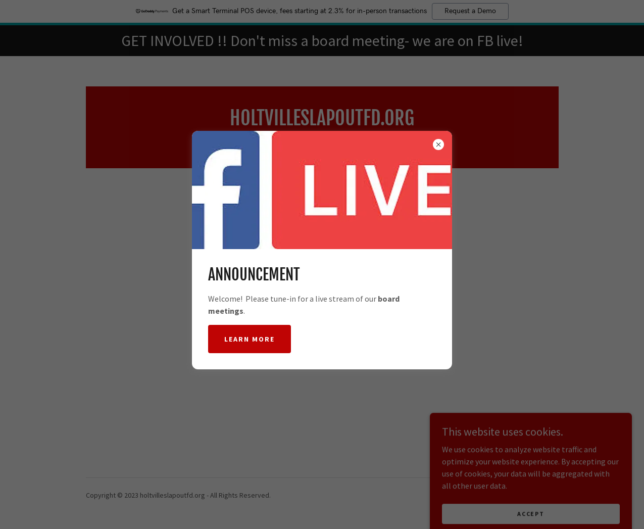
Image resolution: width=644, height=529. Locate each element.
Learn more (249, 339)
